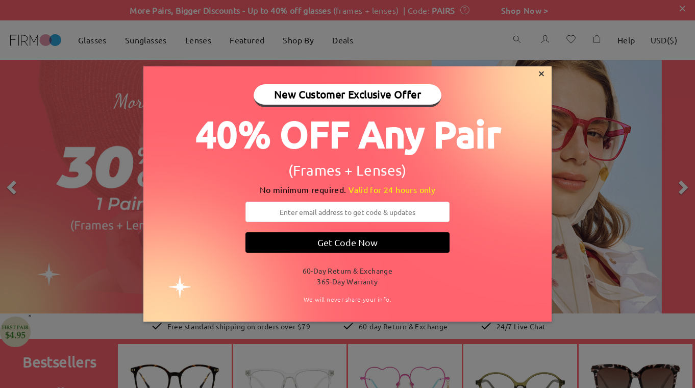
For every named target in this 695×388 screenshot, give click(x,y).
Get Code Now (347, 242)
